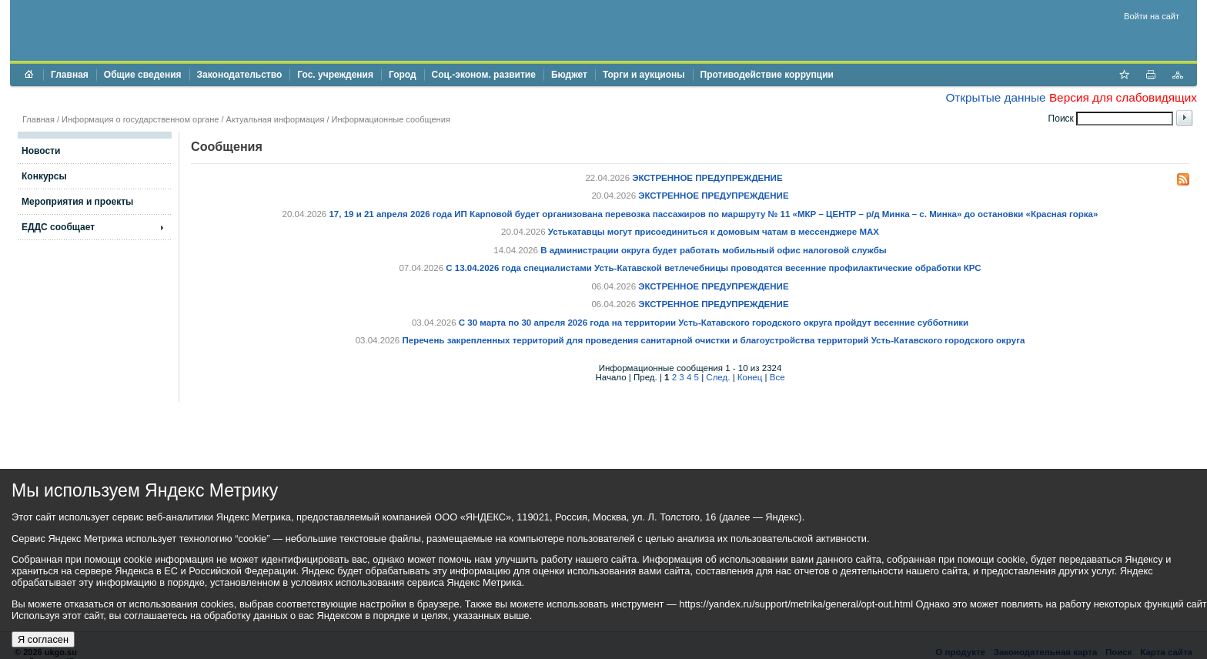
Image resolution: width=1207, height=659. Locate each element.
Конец (749, 377)
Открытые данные (995, 97)
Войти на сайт (1151, 16)
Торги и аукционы (644, 74)
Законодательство (240, 74)
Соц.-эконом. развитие (484, 74)
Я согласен (43, 639)
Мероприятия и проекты (77, 201)
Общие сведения (143, 74)
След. (718, 377)
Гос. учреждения (335, 74)
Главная (70, 74)
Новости (41, 151)
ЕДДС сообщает (58, 227)
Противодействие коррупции (767, 74)
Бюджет (569, 74)
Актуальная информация (275, 119)
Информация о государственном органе (140, 119)
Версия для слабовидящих (1123, 97)
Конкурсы (44, 176)
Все (777, 377)
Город (402, 74)
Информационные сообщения (391, 119)
